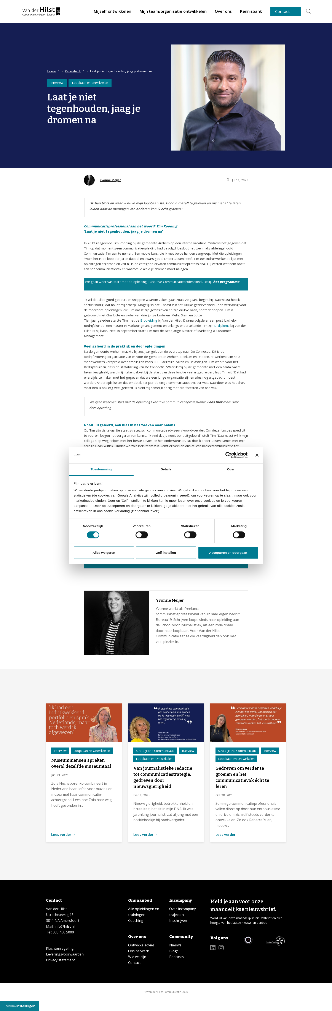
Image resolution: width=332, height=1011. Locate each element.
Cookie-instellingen (19, 1006)
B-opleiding (148, 320)
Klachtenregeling (60, 948)
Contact (282, 11)
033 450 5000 (63, 932)
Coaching (135, 920)
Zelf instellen (166, 553)
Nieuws (175, 945)
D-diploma (222, 325)
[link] (112, 11)
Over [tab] (231, 469)
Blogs (174, 951)
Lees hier (215, 402)
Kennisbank (73, 71)
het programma (226, 281)
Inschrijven (178, 920)
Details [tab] (166, 469)
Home (51, 71)
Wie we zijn (137, 956)
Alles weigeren (104, 553)
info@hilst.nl (64, 926)
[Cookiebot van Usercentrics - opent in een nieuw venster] (228, 455)
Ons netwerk (138, 951)
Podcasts (176, 956)
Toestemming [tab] (101, 469)
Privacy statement (60, 960)
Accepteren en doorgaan (228, 553)
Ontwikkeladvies (141, 945)
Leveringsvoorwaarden (65, 954)
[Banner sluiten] (257, 455)
